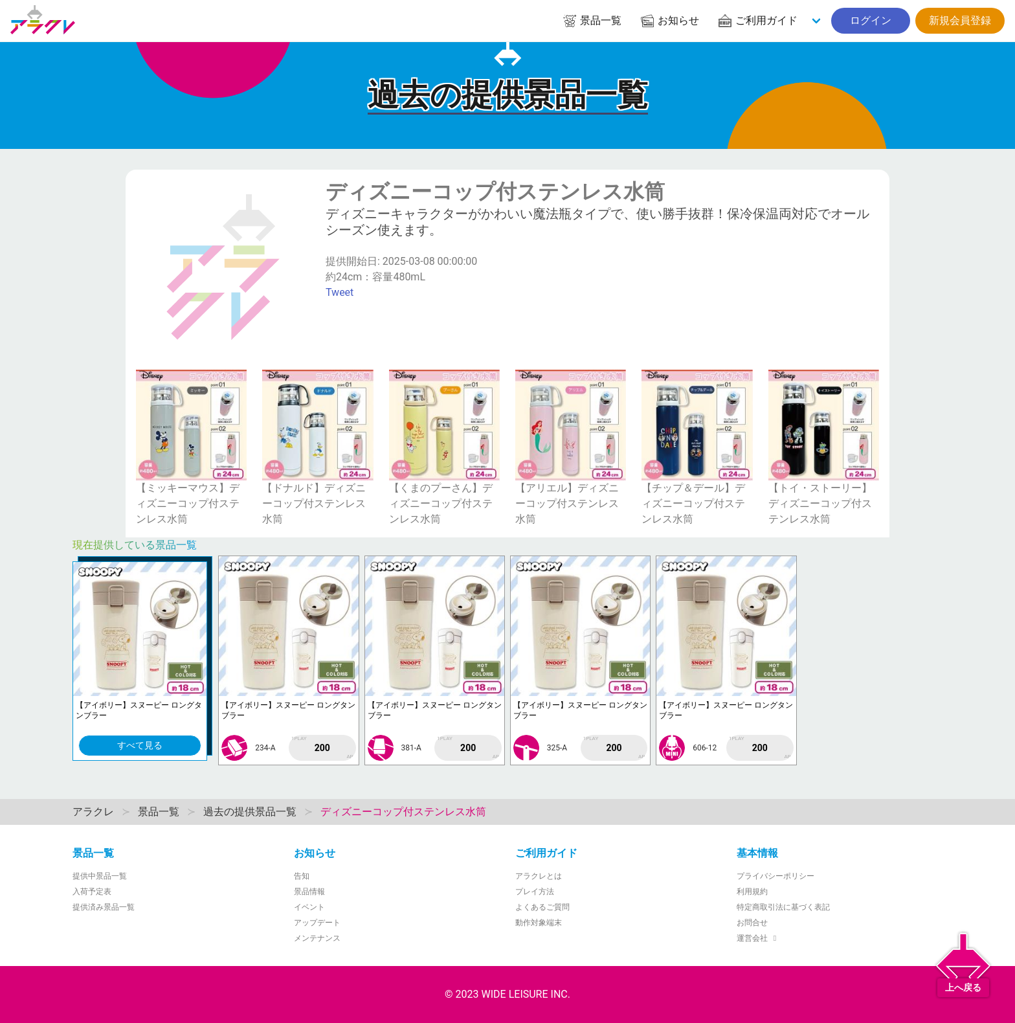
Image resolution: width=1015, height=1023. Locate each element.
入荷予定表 (91, 891)
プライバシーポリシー (775, 876)
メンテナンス (317, 938)
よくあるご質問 (542, 907)
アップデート (317, 922)
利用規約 (752, 891)
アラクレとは (538, 876)
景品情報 (309, 891)
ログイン (871, 20)
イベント (309, 907)
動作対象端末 (538, 922)
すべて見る (139, 745)
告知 (301, 876)
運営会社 (758, 938)
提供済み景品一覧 (103, 907)
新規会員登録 (960, 20)
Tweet (339, 292)
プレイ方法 (534, 891)
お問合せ (752, 922)
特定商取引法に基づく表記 (783, 907)
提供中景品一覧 (99, 876)
